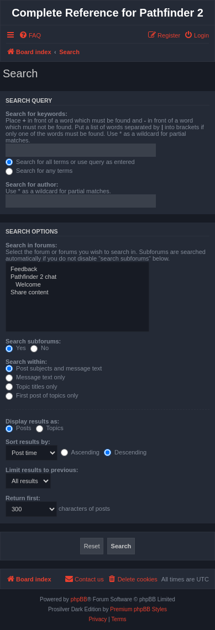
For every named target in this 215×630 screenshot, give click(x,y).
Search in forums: (31, 245)
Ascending (80, 452)
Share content (77, 293)
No (39, 348)
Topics (50, 428)
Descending (125, 452)
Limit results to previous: (42, 470)
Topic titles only (31, 386)
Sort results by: (28, 441)
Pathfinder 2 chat (77, 277)
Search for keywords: (36, 113)
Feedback (77, 269)
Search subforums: (33, 341)
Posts (19, 428)
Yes (16, 348)
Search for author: (32, 184)
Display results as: (32, 421)
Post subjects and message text (54, 368)
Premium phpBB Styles (138, 609)
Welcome (77, 285)
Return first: (23, 498)
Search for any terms (39, 170)
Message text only (35, 377)
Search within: (26, 361)
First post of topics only (42, 395)
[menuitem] (30, 35)
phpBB (79, 599)
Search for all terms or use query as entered (70, 161)
